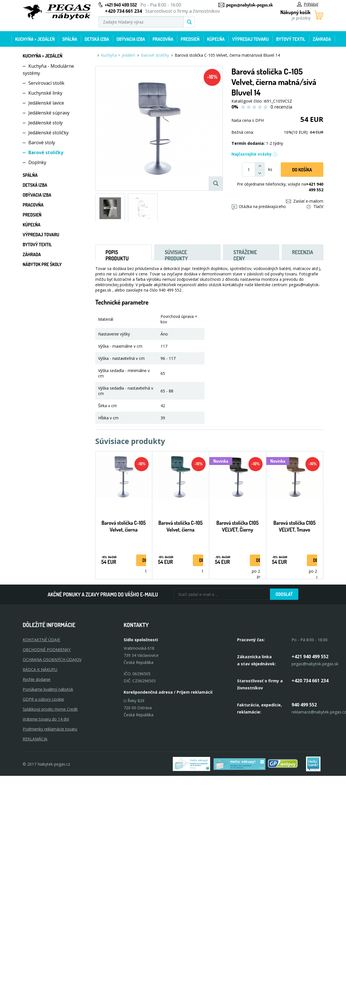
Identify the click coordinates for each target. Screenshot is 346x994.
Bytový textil (290, 39)
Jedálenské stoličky (48, 132)
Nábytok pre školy (42, 264)
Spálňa (69, 39)
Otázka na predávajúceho (259, 206)
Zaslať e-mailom (304, 201)
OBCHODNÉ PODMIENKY (47, 649)
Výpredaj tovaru (250, 39)
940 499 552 (304, 705)
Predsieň (190, 39)
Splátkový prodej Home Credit (50, 709)
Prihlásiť (307, 4)
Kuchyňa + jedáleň (35, 39)
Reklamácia (35, 739)
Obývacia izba (131, 39)
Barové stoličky (45, 152)
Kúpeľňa (216, 39)
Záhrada (322, 39)
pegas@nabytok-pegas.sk (249, 5)
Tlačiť (315, 206)
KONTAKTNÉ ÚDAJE (41, 639)
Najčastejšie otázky (254, 154)
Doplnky (37, 162)
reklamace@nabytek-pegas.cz (319, 712)
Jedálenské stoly (45, 123)
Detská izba (97, 39)
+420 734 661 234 (310, 680)
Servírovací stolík (46, 83)
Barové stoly (41, 142)
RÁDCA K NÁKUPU (40, 669)
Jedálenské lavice (46, 103)
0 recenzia (281, 107)
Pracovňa (163, 39)
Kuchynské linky (45, 93)
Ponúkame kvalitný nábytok (48, 689)
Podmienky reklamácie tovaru (50, 729)
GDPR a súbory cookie (43, 699)
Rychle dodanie (36, 679)
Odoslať (284, 594)
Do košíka (302, 170)
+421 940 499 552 (121, 5)
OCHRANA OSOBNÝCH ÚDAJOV (52, 659)
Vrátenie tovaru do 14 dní (46, 719)
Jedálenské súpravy (48, 113)
